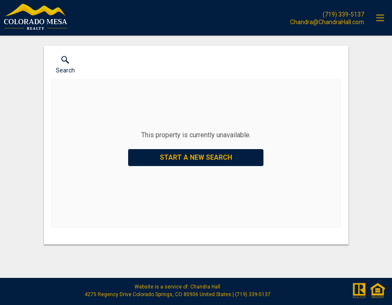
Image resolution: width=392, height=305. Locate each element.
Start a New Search (196, 157)
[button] (65, 66)
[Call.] (327, 14)
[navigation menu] (380, 18)
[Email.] (327, 21)
